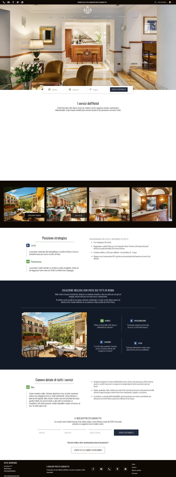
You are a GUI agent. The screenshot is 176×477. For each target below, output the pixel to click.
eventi (110, 17)
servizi (72, 17)
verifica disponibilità (119, 89)
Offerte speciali (136, 470)
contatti (134, 17)
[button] (171, 2)
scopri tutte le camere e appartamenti (88, 450)
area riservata (162, 2)
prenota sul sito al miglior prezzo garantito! (92, 2)
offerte (97, 17)
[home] (88, 10)
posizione (122, 17)
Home (133, 464)
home (50, 17)
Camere (134, 467)
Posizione (134, 473)
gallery (84, 17)
